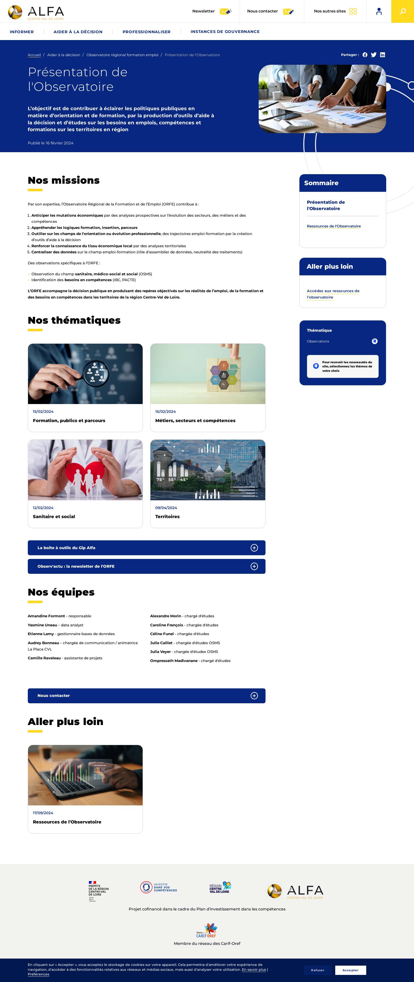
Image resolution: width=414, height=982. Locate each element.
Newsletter (212, 11)
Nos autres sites (330, 11)
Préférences (38, 974)
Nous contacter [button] (54, 695)
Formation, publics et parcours (69, 420)
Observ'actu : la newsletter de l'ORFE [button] (76, 566)
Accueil (34, 55)
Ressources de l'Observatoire (67, 822)
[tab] (147, 547)
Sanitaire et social (54, 516)
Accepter (351, 970)
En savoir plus (254, 969)
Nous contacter (270, 11)
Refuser (317, 970)
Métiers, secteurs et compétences (195, 420)
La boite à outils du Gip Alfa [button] (66, 547)
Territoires (167, 516)
